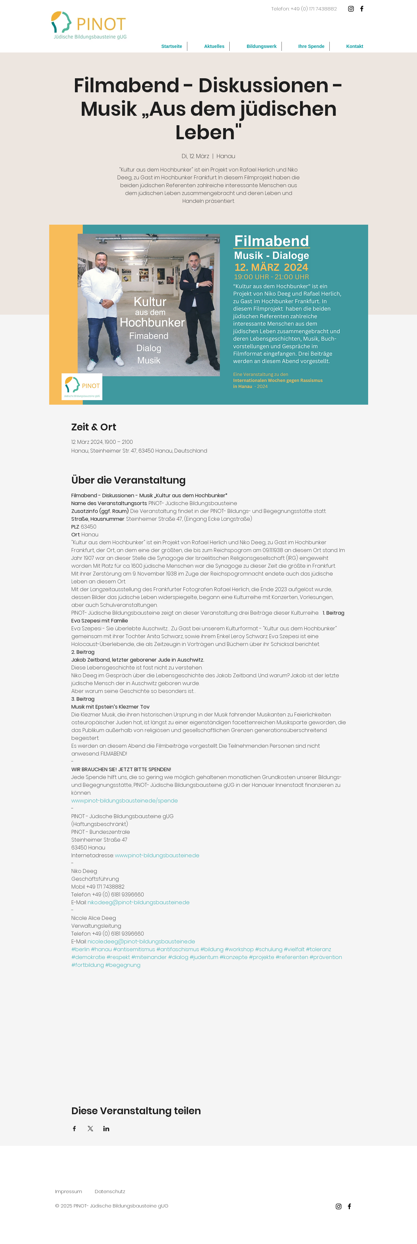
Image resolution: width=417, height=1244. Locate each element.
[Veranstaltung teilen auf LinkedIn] (106, 1128)
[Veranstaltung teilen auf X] (90, 1128)
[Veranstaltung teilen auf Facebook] (74, 1128)
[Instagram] (351, 8)
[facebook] (362, 8)
